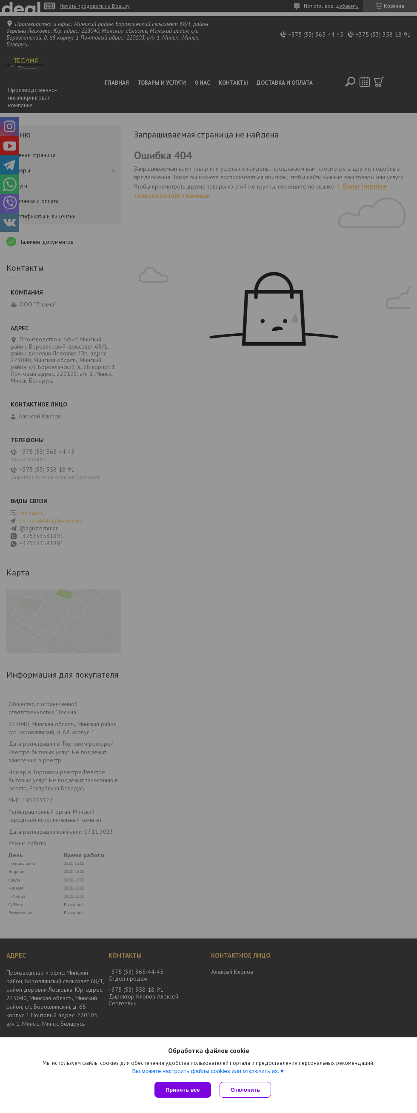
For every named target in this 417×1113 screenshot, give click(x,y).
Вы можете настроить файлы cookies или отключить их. (205, 1071)
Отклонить (245, 1090)
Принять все (183, 1090)
